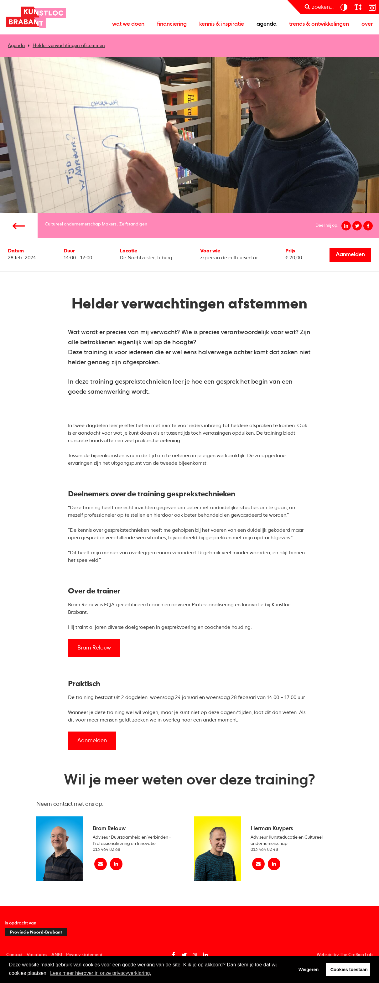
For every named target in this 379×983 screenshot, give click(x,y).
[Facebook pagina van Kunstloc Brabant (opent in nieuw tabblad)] (173, 955)
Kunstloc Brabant (36, 17)
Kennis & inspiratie (221, 24)
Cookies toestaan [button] (349, 969)
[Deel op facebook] (368, 225)
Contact (14, 955)
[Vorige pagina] (19, 225)
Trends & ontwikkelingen (319, 24)
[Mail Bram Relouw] (100, 864)
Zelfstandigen (133, 224)
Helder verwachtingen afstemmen (69, 45)
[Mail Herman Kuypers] (258, 864)
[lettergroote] (358, 7)
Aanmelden (350, 254)
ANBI (56, 955)
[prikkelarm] (372, 7)
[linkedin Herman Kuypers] (274, 864)
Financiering (172, 24)
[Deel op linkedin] (346, 225)
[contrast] (344, 7)
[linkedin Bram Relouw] (116, 864)
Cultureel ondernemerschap (73, 224)
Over (367, 24)
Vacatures (37, 955)
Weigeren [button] (309, 969)
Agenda (267, 24)
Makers (109, 224)
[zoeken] (319, 7)
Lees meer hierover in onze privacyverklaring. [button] (100, 973)
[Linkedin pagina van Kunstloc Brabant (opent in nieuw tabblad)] (205, 955)
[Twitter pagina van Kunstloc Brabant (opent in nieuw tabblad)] (184, 955)
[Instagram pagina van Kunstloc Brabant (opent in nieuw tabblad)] (195, 955)
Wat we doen (128, 24)
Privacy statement (84, 955)
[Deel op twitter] (357, 225)
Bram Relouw (94, 648)
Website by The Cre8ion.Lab (345, 955)
